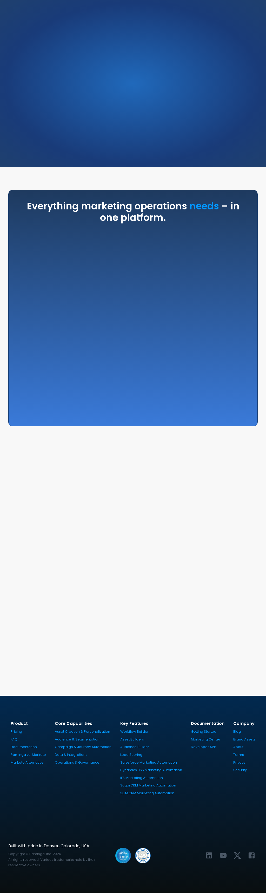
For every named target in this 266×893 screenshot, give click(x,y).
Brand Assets (244, 739)
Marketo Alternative (27, 762)
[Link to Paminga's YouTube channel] (223, 856)
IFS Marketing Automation (141, 777)
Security (240, 770)
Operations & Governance (77, 762)
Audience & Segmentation (77, 739)
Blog (237, 731)
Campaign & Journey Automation (83, 747)
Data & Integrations (71, 754)
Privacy (239, 762)
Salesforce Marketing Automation (148, 762)
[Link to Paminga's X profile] (237, 856)
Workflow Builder (134, 731)
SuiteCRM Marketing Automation (147, 793)
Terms (238, 754)
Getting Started (203, 731)
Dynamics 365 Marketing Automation (151, 770)
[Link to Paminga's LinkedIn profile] (209, 856)
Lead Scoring (131, 754)
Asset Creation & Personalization (82, 731)
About (238, 747)
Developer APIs (204, 747)
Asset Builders (132, 739)
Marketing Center (205, 739)
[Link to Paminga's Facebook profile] (251, 856)
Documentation (24, 747)
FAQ (14, 739)
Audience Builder (134, 747)
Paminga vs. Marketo (28, 754)
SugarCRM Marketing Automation (148, 785)
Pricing (16, 731)
